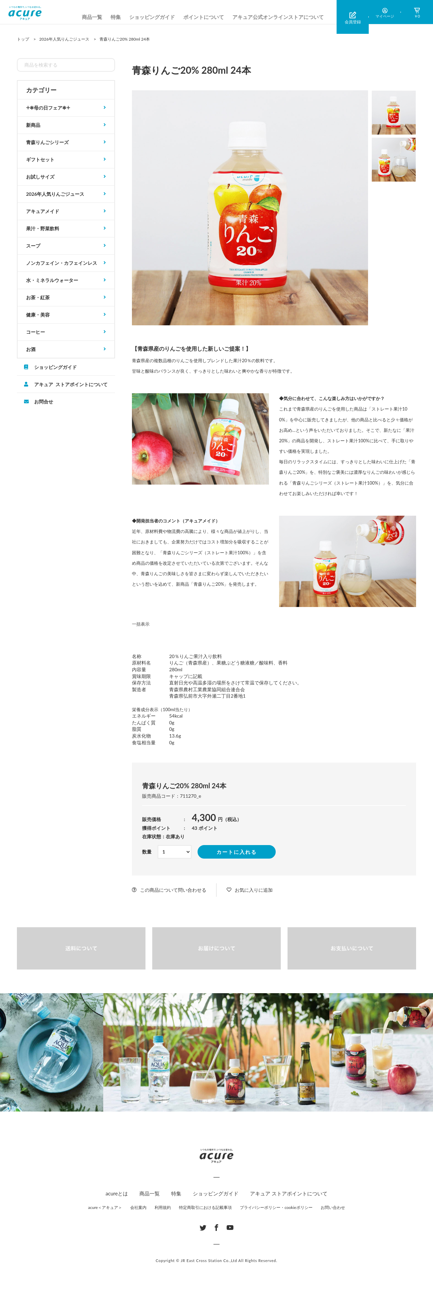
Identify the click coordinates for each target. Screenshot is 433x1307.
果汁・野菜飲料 (42, 228)
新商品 (33, 125)
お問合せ (43, 401)
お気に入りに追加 (254, 890)
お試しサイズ (40, 177)
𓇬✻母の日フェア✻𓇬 (48, 108)
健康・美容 (38, 315)
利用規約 (163, 1207)
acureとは (117, 1193)
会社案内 (138, 1207)
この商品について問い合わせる (173, 890)
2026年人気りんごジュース (55, 194)
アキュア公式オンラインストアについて (278, 17)
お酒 (31, 349)
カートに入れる (236, 852)
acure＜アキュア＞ (105, 1207)
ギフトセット (40, 159)
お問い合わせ (333, 1207)
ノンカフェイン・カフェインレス (61, 263)
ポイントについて (203, 17)
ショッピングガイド (152, 17)
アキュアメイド (42, 211)
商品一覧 (92, 17)
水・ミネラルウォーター (52, 280)
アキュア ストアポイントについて (71, 384)
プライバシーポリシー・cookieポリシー (276, 1207)
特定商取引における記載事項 (205, 1207)
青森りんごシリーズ (47, 142)
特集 (116, 17)
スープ (33, 246)
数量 (147, 852)
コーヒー (35, 332)
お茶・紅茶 (38, 297)
